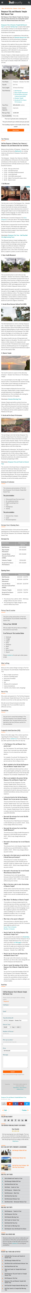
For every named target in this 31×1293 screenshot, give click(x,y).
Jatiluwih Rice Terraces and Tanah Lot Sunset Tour (15, 1256)
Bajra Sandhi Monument (21, 92)
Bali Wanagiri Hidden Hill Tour (19, 1150)
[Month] (7, 1027)
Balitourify (18, 151)
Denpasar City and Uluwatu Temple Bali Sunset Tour (14, 12)
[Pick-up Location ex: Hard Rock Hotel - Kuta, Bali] (15, 1044)
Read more (15, 1141)
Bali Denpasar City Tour (11, 1214)
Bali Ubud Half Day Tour (11, 1223)
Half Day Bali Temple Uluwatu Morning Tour (16, 1285)
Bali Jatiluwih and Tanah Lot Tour (13, 1178)
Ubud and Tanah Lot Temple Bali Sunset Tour (15, 1269)
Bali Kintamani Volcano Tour (19, 1158)
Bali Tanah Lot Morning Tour (12, 1226)
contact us (10, 655)
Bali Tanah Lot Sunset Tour (12, 1220)
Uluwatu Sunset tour (21, 37)
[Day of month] (14, 1027)
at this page (17, 942)
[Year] (18, 1027)
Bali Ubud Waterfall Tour (11, 1184)
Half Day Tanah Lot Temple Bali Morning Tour (15, 1289)
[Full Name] (15, 1007)
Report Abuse (16, 1087)
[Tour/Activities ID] (15, 1020)
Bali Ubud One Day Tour (11, 1196)
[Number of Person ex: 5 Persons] (15, 1036)
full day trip (13, 26)
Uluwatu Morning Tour (14, 399)
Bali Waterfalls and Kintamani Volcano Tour (16, 1263)
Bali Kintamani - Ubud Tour (12, 1193)
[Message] (15, 1062)
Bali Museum (18, 90)
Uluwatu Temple (19, 98)
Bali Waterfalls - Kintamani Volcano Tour (16, 1201)
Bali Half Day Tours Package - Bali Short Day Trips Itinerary (20, 1166)
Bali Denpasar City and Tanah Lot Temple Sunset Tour (16, 1274)
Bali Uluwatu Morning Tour (12, 1217)
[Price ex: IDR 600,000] (15, 1051)
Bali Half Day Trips (6, 1207)
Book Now (16, 130)
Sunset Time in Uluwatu (10, 927)
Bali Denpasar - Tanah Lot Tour (13, 1211)
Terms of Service (23, 1087)
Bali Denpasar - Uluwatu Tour (12, 1190)
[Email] (15, 1014)
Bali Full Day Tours (7, 1174)
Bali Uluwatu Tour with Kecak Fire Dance (15, 1228)
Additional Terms (20, 1089)
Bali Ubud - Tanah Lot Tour (12, 1187)
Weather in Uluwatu (9, 929)
